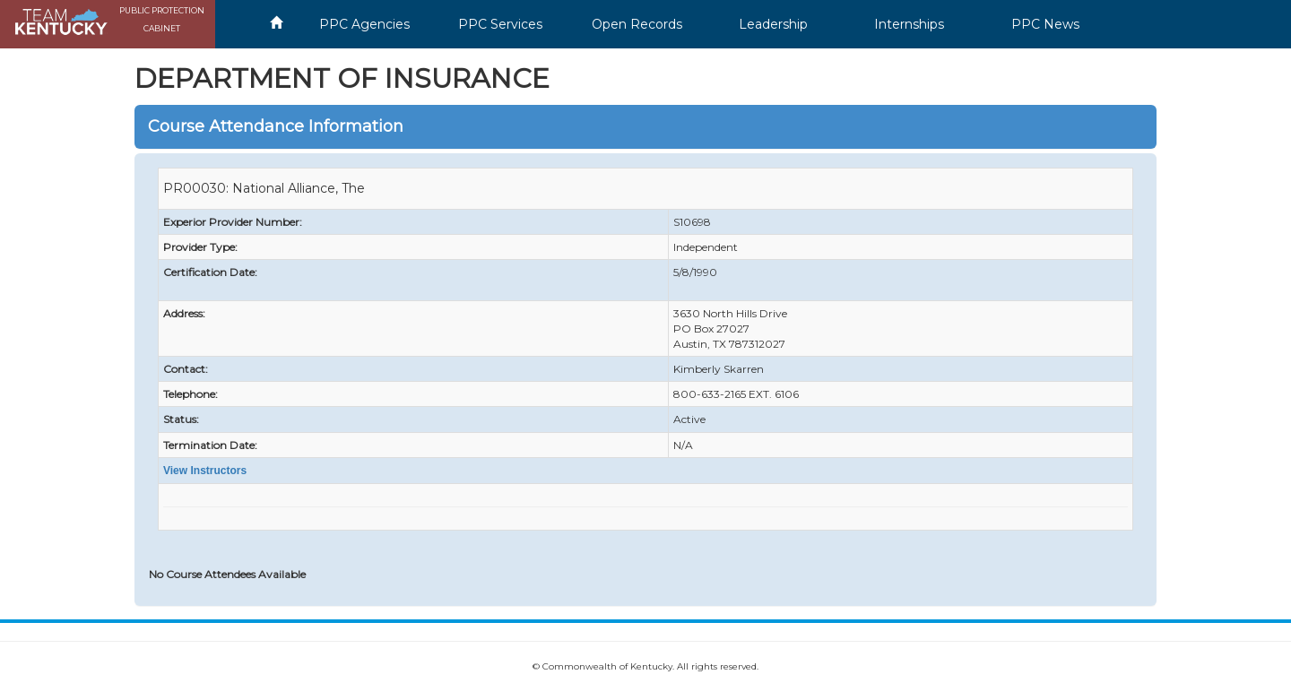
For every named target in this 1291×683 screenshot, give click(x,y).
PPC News (1045, 24)
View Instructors (205, 470)
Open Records (637, 24)
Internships (909, 24)
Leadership (773, 24)
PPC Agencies (364, 24)
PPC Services (500, 24)
